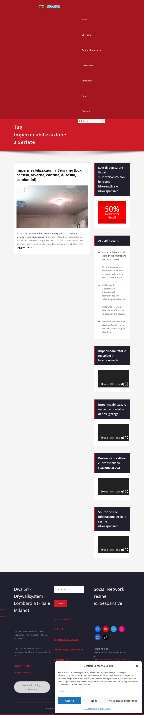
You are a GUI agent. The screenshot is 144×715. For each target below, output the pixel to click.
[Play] (102, 384)
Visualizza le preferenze (123, 700)
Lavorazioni (87, 65)
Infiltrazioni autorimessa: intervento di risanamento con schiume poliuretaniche (114, 292)
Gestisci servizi (67, 691)
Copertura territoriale (66, 639)
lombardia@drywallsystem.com (114, 659)
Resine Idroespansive (92, 50)
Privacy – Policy (22, 665)
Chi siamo (86, 34)
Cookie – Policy (22, 672)
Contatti (86, 111)
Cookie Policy (90, 708)
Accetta (69, 700)
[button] (137, 665)
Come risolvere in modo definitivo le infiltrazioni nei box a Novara (114, 256)
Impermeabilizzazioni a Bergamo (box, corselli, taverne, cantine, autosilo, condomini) (49, 175)
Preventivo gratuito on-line (68, 649)
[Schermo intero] (126, 384)
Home (85, 19)
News (84, 96)
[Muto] (122, 384)
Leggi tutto (22, 247)
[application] (113, 379)
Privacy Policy (104, 708)
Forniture (86, 80)
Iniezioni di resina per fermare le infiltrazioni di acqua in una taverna (114, 310)
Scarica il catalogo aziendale (32, 687)
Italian (83, 121)
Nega (94, 700)
